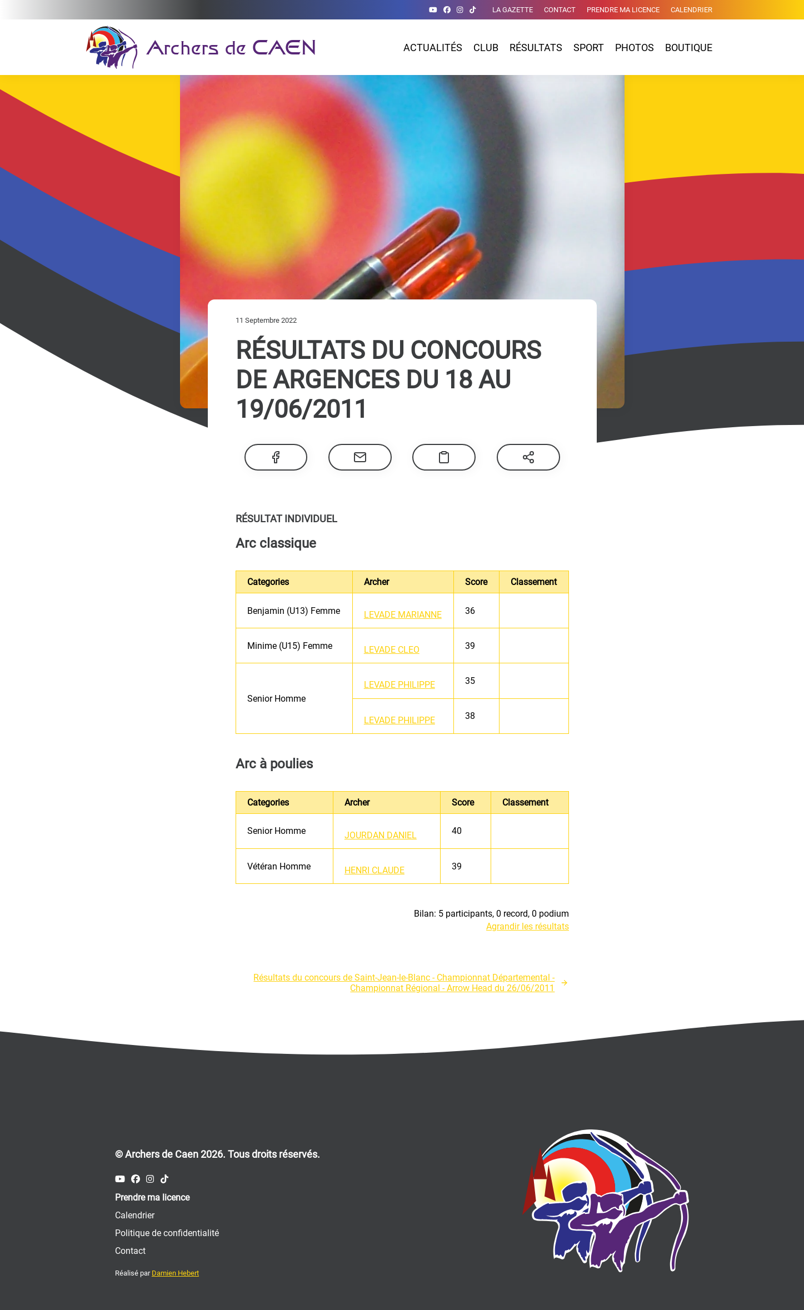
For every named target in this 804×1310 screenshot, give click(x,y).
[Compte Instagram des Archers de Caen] (460, 10)
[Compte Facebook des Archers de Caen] (447, 10)
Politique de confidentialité (167, 1233)
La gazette (512, 10)
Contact (560, 10)
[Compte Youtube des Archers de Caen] (433, 10)
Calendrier (691, 10)
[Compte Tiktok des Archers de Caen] (473, 10)
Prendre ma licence (623, 10)
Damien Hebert (175, 1273)
